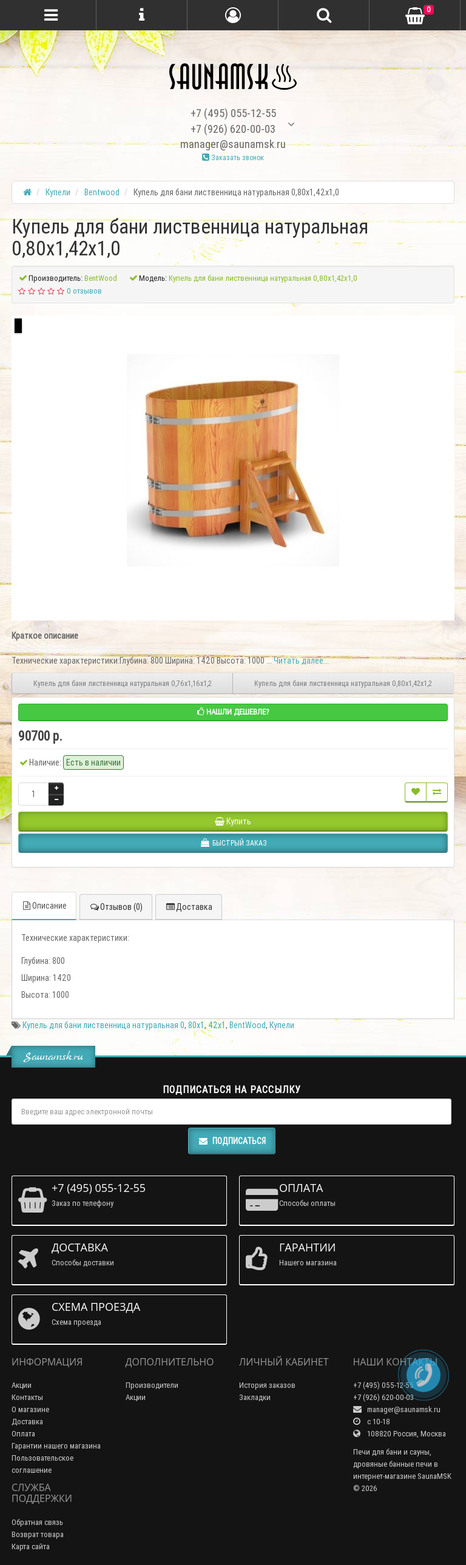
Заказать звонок (233, 157)
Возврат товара (38, 1534)
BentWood (247, 1025)
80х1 (196, 1025)
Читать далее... (301, 660)
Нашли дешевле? (233, 712)
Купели (281, 1025)
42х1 (217, 1025)
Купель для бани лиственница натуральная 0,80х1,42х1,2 (343, 683)
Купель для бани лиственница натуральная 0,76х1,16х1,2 (122, 683)
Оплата (23, 1434)
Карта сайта (31, 1546)
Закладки (255, 1397)
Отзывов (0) (116, 906)
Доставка (188, 906)
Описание (44, 905)
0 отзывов (84, 291)
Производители (152, 1385)
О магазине (30, 1409)
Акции (22, 1385)
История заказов (267, 1385)
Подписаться (232, 1141)
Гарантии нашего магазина (56, 1446)
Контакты (27, 1397)
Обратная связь (37, 1522)
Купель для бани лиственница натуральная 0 (103, 1025)
